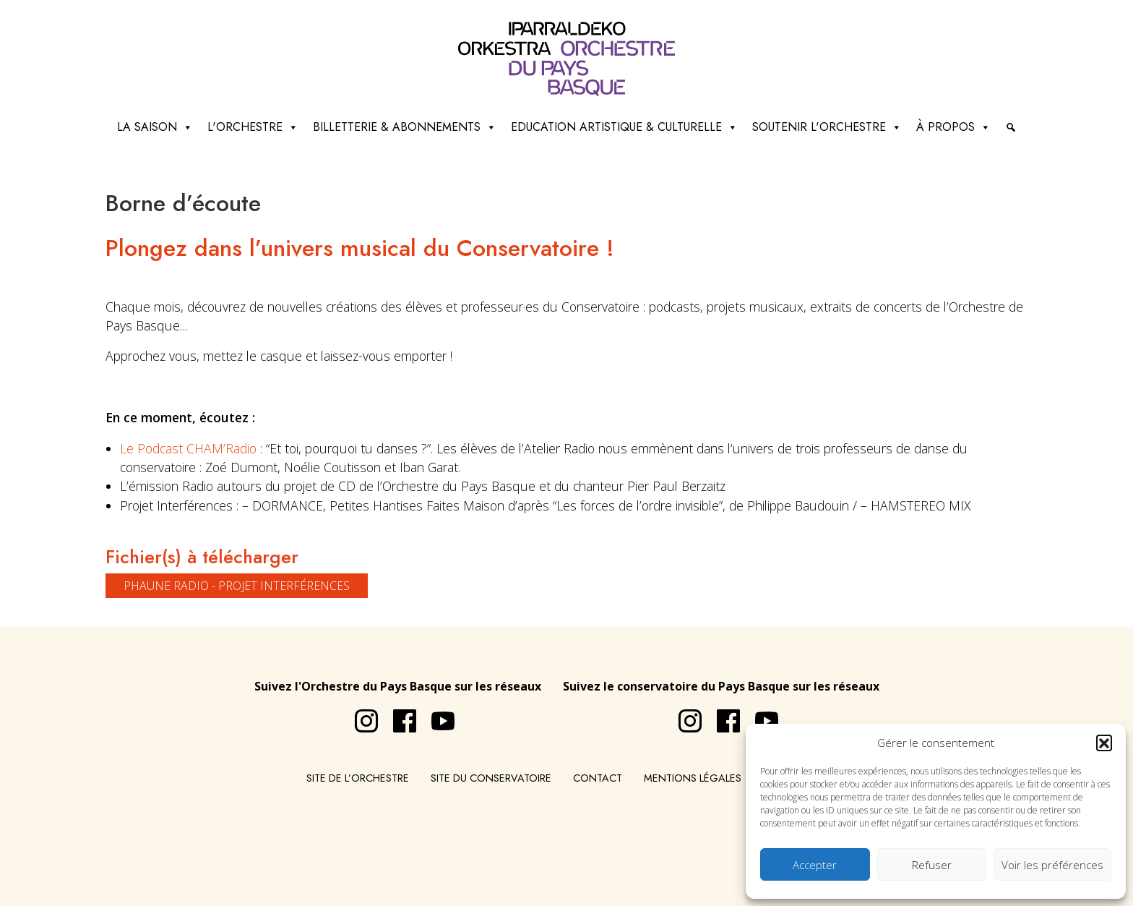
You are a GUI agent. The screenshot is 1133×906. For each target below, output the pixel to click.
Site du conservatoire (491, 778)
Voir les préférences (1052, 865)
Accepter (815, 865)
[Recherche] (1011, 127)
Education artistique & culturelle (624, 127)
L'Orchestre (252, 127)
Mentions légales (692, 778)
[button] (1104, 742)
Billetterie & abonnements (404, 127)
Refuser (932, 865)
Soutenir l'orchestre (827, 127)
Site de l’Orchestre (357, 778)
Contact (597, 778)
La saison (155, 127)
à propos (953, 127)
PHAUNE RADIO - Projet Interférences (237, 586)
